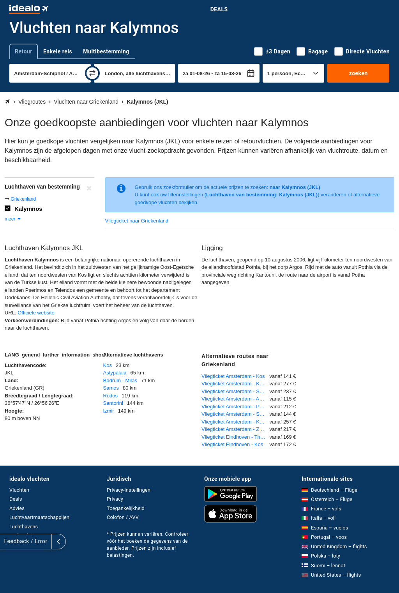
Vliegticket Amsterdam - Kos (233, 376)
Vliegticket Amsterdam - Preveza (235, 406)
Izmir (108, 411)
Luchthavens (23, 526)
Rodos (110, 396)
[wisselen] (92, 73)
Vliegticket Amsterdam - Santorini (235, 414)
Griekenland (23, 199)
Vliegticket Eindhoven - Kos (232, 444)
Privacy (115, 499)
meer (13, 219)
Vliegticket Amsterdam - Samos (235, 391)
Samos (111, 388)
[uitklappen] (7, 541)
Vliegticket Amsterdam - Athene (235, 399)
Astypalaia (115, 373)
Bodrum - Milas (120, 380)
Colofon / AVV (123, 517)
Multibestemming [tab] (106, 51)
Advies (17, 508)
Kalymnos (28, 208)
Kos (107, 365)
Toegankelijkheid (126, 508)
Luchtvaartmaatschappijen (39, 517)
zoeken (358, 73)
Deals (219, 9)
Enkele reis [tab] (57, 51)
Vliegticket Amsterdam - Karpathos (235, 384)
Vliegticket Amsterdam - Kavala (235, 422)
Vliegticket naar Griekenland (137, 221)
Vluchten (19, 490)
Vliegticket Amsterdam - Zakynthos (235, 429)
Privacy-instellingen (128, 490)
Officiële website (36, 313)
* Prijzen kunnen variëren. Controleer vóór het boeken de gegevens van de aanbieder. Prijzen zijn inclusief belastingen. (148, 544)
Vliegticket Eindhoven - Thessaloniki (235, 437)
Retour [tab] (23, 51)
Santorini (113, 403)
